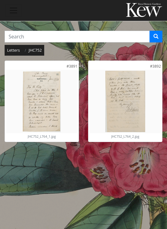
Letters (13, 50)
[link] (72, 66)
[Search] (156, 36)
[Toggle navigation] (13, 10)
